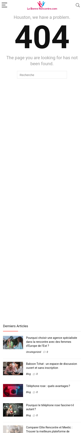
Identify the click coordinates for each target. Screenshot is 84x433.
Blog (28, 374)
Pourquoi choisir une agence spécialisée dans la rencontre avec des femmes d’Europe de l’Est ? (51, 341)
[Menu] (5, 5)
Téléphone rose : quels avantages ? (48, 386)
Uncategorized (33, 352)
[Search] (78, 5)
